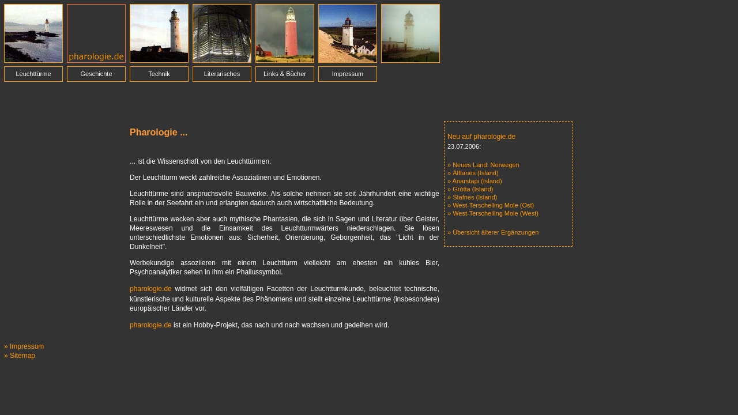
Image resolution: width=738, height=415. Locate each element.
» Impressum (24, 346)
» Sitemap (19, 356)
